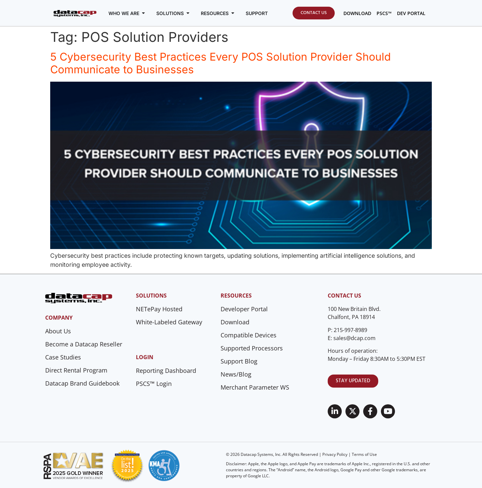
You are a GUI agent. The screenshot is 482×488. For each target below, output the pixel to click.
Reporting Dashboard (166, 371)
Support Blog (239, 361)
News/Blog (236, 374)
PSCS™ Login (154, 384)
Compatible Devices (248, 335)
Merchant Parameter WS (255, 387)
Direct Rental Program (76, 370)
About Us (58, 331)
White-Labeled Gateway (169, 322)
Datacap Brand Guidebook (82, 383)
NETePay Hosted (159, 309)
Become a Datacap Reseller (83, 344)
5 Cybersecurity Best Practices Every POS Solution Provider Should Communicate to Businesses (220, 63)
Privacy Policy (334, 454)
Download (235, 322)
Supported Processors (252, 348)
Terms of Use (364, 454)
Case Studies (63, 357)
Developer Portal (244, 309)
